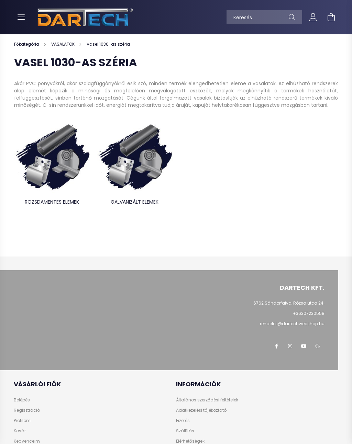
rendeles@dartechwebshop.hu (292, 324)
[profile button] (313, 17)
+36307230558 (308, 313)
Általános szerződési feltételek (207, 400)
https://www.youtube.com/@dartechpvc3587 (304, 346)
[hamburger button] (21, 17)
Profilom (22, 420)
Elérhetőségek (190, 441)
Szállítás (185, 431)
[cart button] (331, 17)
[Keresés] (264, 17)
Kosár (20, 431)
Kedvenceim (27, 441)
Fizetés (183, 420)
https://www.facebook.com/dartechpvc (276, 346)
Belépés (22, 400)
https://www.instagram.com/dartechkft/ (290, 346)
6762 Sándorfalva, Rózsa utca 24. (288, 303)
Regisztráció (27, 410)
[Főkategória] (27, 44)
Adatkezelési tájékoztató (201, 410)
